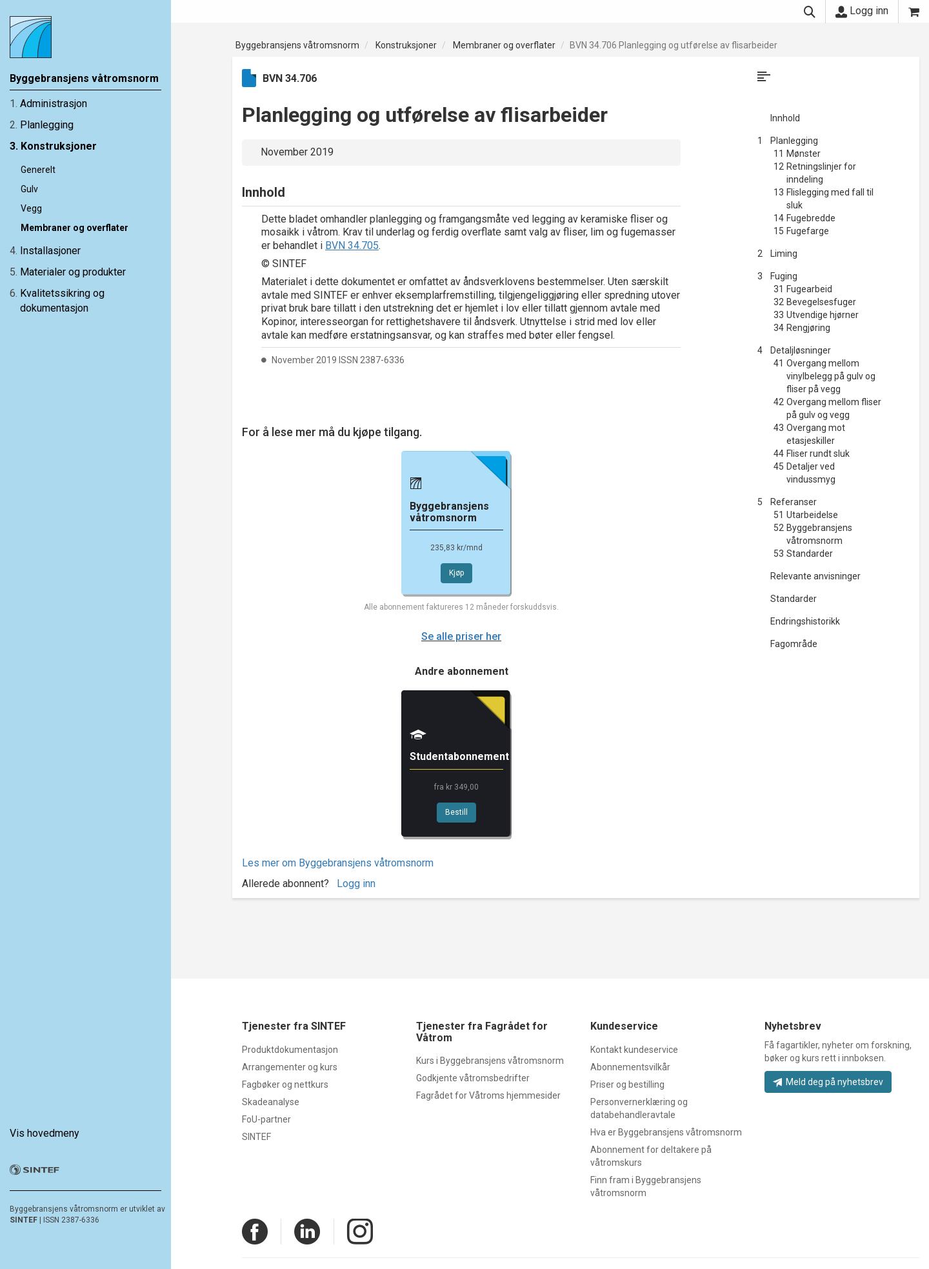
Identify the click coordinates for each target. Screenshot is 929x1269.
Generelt (38, 170)
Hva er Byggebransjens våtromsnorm (666, 1132)
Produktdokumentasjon (290, 1049)
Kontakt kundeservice (634, 1049)
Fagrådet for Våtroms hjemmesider (488, 1095)
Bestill (456, 812)
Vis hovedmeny (44, 1133)
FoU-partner (266, 1119)
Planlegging (47, 125)
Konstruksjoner (59, 146)
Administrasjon (53, 103)
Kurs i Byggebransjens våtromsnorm (490, 1060)
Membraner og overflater (74, 228)
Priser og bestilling (627, 1084)
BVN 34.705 (352, 245)
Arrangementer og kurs (289, 1067)
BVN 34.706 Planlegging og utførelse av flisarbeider (673, 45)
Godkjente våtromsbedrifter (473, 1078)
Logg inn (861, 11)
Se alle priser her (461, 636)
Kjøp (456, 572)
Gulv (29, 189)
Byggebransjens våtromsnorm (297, 45)
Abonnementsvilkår (630, 1067)
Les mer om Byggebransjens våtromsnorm (338, 863)
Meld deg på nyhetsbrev (828, 1082)
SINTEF (23, 1219)
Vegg (31, 208)
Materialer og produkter (73, 272)
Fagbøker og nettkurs (285, 1084)
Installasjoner (50, 251)
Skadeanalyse (270, 1102)
